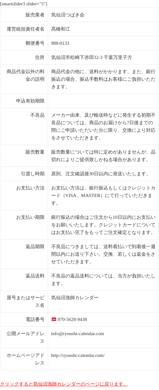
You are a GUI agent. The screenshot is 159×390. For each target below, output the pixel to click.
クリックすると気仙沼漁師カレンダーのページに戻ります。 (64, 384)
